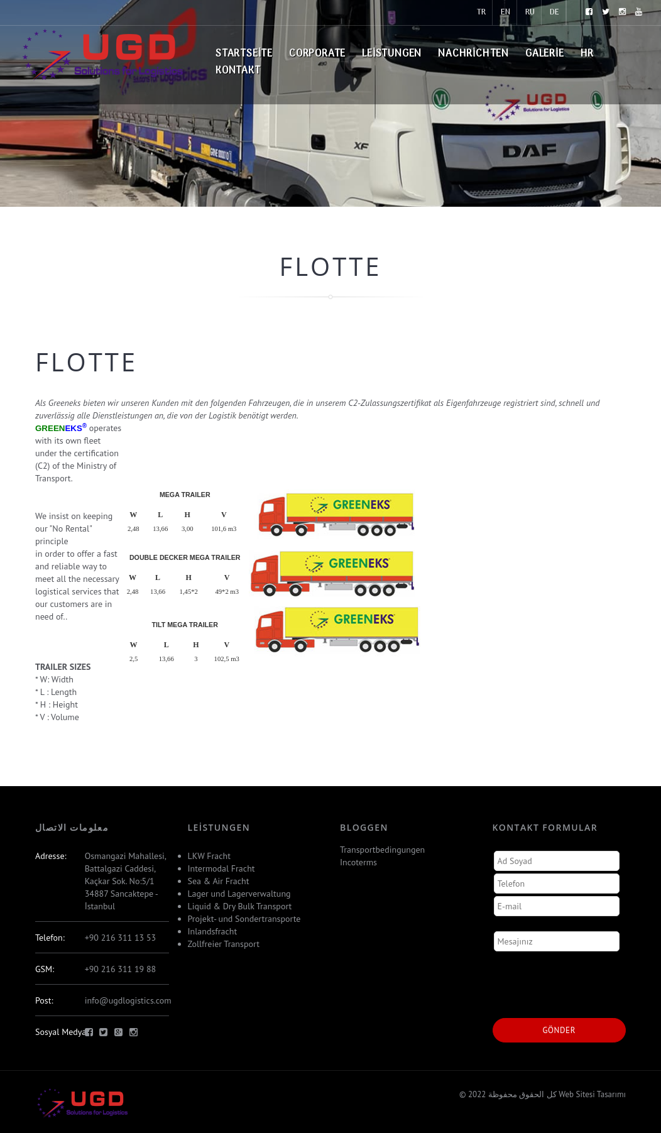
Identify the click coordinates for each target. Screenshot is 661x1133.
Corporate (317, 54)
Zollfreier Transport (223, 944)
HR (587, 54)
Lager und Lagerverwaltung (239, 893)
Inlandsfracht (213, 931)
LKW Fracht (209, 856)
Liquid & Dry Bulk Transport (240, 906)
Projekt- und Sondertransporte (244, 918)
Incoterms (358, 862)
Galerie (544, 54)
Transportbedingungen (382, 849)
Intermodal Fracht (221, 868)
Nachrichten (473, 54)
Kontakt (238, 71)
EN (505, 12)
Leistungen (392, 54)
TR (481, 12)
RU (530, 12)
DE (554, 12)
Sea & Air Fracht (218, 881)
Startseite (244, 54)
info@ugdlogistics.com (128, 1000)
